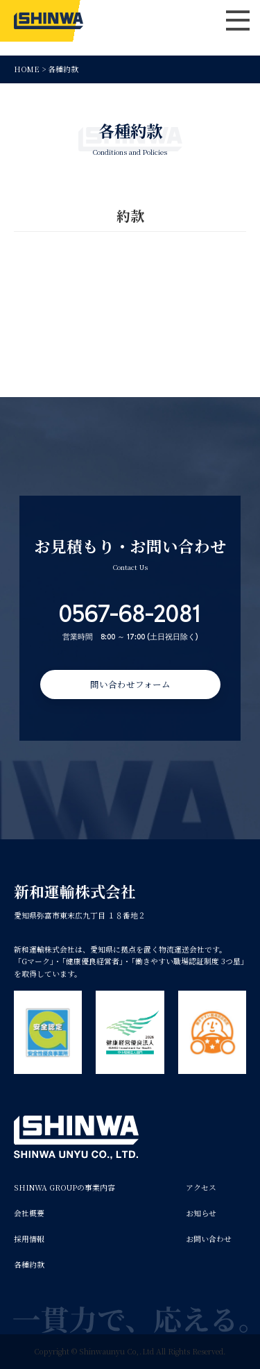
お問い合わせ (209, 1239)
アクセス (201, 1187)
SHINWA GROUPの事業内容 (64, 1187)
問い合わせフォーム (130, 684)
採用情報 (29, 1239)
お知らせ (201, 1213)
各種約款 (29, 1264)
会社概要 (29, 1213)
